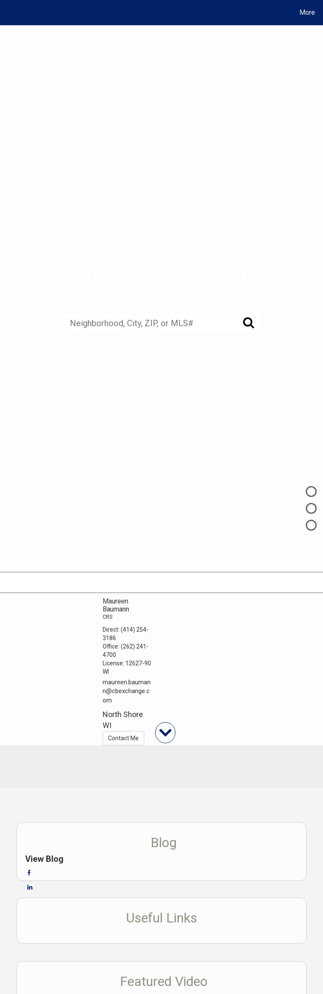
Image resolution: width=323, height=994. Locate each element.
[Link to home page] (8, 12)
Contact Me (123, 738)
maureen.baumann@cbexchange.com (127, 691)
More (307, 12)
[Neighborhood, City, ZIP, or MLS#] (162, 323)
